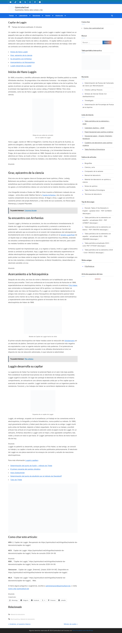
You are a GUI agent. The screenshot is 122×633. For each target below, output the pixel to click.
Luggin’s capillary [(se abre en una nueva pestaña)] (31, 460)
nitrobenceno (70, 341)
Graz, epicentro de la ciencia (21, 55)
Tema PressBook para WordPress (82, 630)
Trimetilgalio (89, 100)
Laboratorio (23, 16)
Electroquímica (15, 619)
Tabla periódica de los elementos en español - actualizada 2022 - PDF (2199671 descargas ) (97, 220)
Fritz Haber (73, 285)
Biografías (88, 163)
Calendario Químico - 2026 (94, 128)
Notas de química (91, 186)
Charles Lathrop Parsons (93, 90)
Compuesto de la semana (94, 171)
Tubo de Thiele (16, 480)
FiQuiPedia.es (89, 266)
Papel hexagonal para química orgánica (99, 132)
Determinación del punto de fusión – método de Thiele (31, 466)
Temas (11, 16)
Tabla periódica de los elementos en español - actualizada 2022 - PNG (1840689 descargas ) (97, 236)
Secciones (36, 16)
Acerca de (59, 16)
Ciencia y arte (90, 167)
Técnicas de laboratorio (93, 194)
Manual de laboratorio (93, 175)
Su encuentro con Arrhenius (21, 59)
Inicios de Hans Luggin (19, 52)
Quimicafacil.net (22, 7)
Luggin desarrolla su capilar (20, 66)
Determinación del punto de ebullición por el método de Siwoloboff (36, 476)
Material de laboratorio (18, 614)
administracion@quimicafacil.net (58, 586)
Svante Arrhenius (49, 195)
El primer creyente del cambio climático (25, 469)
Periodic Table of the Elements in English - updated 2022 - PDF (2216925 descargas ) (97, 210)
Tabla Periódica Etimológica (95, 149)
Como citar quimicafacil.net (18, 589)
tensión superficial (68, 235)
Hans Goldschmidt (17, 473)
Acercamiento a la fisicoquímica (22, 62)
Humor (47, 16)
